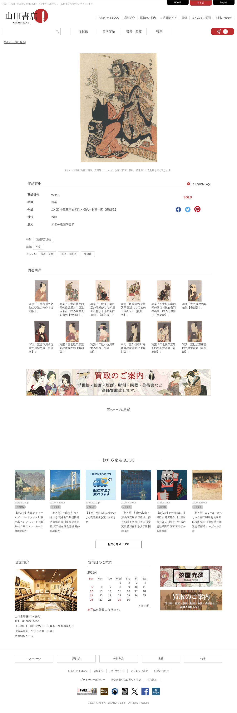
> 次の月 (144, 607)
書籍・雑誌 (134, 31)
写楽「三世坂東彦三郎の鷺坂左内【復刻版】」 (72, 349)
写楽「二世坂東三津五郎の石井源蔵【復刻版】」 (163, 349)
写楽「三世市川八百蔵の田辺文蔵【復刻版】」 (41, 349)
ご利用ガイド (169, 17)
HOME (177, 2)
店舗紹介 (129, 17)
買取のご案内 (148, 17)
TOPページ (34, 659)
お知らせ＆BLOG (108, 17)
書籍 (161, 659)
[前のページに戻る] (14, 42)
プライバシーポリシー (92, 680)
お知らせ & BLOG (118, 461)
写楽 (54, 202)
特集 (159, 31)
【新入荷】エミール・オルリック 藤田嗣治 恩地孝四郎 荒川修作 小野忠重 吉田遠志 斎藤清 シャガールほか (207, 522)
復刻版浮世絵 (43, 239)
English (223, 2)
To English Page (199, 184)
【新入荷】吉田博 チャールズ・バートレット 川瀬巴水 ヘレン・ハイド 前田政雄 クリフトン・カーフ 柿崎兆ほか (29, 522)
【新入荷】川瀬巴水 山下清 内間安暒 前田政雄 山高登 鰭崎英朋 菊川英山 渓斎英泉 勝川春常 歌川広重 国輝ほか (136, 522)
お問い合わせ (223, 17)
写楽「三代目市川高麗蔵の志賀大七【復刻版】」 (133, 349)
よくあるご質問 (201, 17)
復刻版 (88, 254)
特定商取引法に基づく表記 (126, 680)
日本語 (200, 2)
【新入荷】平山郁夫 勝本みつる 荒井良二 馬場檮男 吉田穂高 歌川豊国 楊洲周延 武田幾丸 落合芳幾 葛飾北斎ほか (65, 522)
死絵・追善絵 (68, 254)
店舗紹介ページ (24, 636)
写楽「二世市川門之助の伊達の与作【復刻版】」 (41, 308)
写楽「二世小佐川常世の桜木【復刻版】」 (102, 349)
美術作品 (108, 31)
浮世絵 (83, 31)
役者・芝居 (47, 254)
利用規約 (152, 680)
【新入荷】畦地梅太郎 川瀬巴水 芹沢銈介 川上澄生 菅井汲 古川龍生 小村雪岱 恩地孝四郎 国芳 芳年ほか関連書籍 (171, 522)
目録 (184, 17)
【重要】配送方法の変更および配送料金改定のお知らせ (101, 518)
